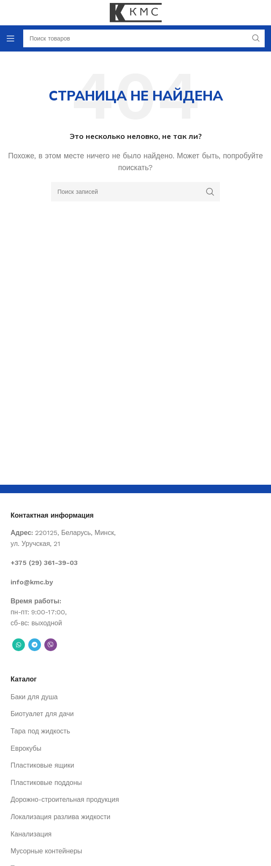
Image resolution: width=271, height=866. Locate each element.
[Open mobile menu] (10, 38)
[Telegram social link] (34, 644)
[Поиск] (135, 191)
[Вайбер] (50, 644)
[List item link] (135, 562)
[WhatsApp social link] (18, 644)
